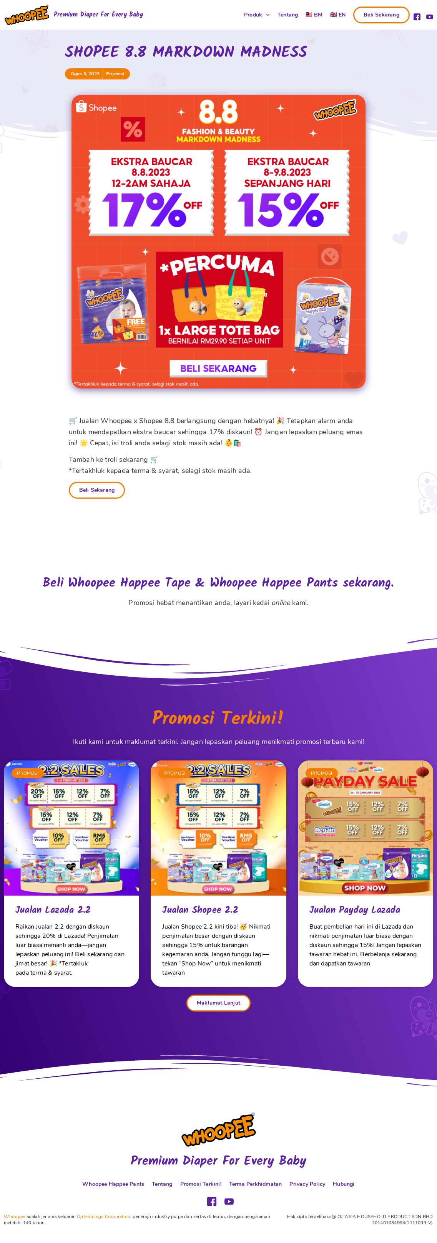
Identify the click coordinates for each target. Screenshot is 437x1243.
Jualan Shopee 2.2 (200, 910)
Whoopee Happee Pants (113, 1184)
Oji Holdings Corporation (103, 1216)
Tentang (287, 14)
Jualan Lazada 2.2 (53, 910)
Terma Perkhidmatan (255, 1184)
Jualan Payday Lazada (354, 910)
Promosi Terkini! (200, 1184)
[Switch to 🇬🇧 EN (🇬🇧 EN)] (337, 15)
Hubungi (343, 1184)
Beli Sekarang (97, 490)
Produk (257, 15)
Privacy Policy (307, 1184)
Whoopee (14, 1216)
